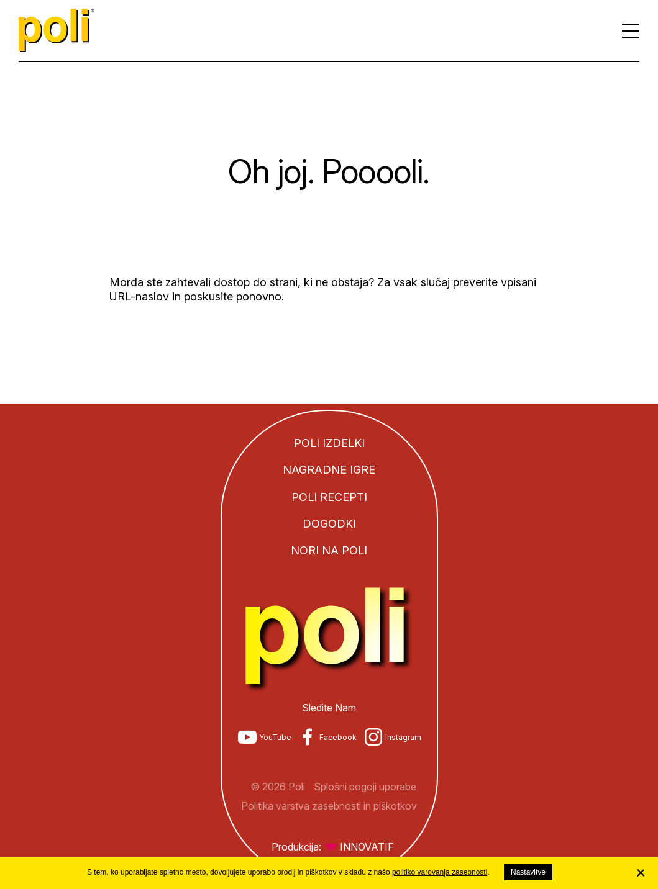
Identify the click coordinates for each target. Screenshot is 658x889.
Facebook (338, 737)
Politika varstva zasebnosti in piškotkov (329, 806)
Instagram (403, 737)
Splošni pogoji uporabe (365, 786)
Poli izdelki (329, 442)
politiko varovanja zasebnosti (439, 872)
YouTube (275, 737)
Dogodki (329, 523)
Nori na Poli (329, 550)
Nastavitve (528, 872)
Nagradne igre (329, 469)
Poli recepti (329, 496)
